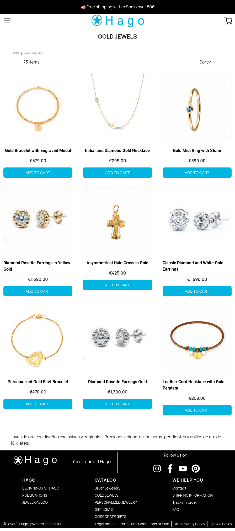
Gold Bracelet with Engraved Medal (37, 151)
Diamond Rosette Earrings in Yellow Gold (36, 267)
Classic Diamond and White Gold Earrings (193, 267)
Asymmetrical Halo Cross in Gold (117, 263)
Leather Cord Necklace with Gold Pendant (194, 386)
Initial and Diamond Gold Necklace (117, 151)
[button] (206, 62)
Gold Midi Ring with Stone (197, 151)
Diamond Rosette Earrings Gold (117, 383)
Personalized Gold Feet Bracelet (37, 383)
